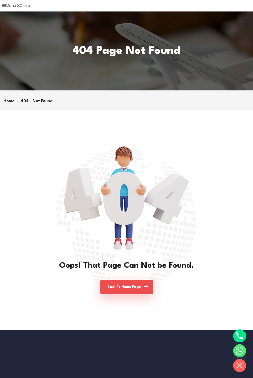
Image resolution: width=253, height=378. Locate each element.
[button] (126, 5)
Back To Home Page (124, 287)
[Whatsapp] (239, 350)
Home (10, 101)
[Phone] (239, 335)
